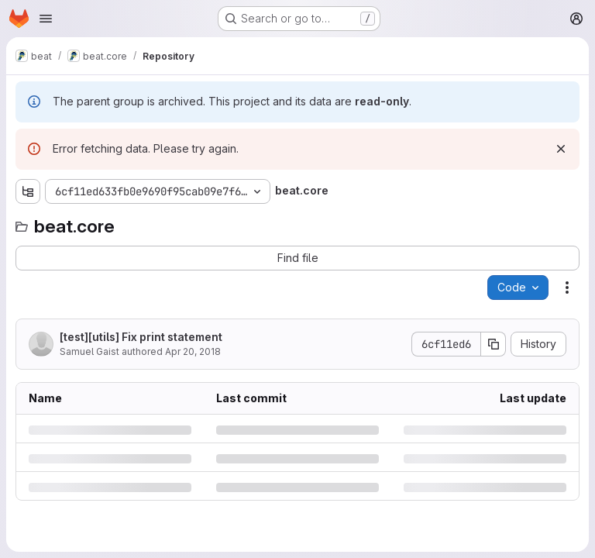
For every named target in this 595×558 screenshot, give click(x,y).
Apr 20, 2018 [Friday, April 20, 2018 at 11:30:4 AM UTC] (193, 351)
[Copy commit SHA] (493, 344)
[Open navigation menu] (45, 18)
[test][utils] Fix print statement (141, 336)
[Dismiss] (561, 149)
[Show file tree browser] (27, 191)
